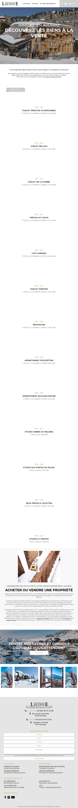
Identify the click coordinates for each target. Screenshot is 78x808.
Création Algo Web (55, 806)
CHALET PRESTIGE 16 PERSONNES (39, 110)
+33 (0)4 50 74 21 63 (43, 720)
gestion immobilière (43, 618)
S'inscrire (39, 653)
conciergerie (66, 618)
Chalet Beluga (39, 146)
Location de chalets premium (14, 772)
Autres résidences (47, 3)
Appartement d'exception (39, 360)
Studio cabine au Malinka (39, 432)
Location (26, 3)
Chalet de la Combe (39, 182)
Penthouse (39, 325)
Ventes (35, 3)
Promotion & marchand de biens (51, 772)
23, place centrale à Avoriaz (52, 77)
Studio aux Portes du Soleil (39, 467)
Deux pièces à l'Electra (39, 503)
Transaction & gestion (52, 767)
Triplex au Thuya (38, 217)
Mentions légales (47, 806)
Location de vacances (11, 767)
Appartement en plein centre (39, 396)
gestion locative (11, 620)
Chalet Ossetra (39, 289)
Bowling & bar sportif (11, 782)
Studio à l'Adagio (39, 539)
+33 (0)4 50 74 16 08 (45, 711)
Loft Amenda (39, 253)
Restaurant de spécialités (48, 782)
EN (74, 3)
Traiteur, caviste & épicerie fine (50, 786)
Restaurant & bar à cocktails (14, 786)
